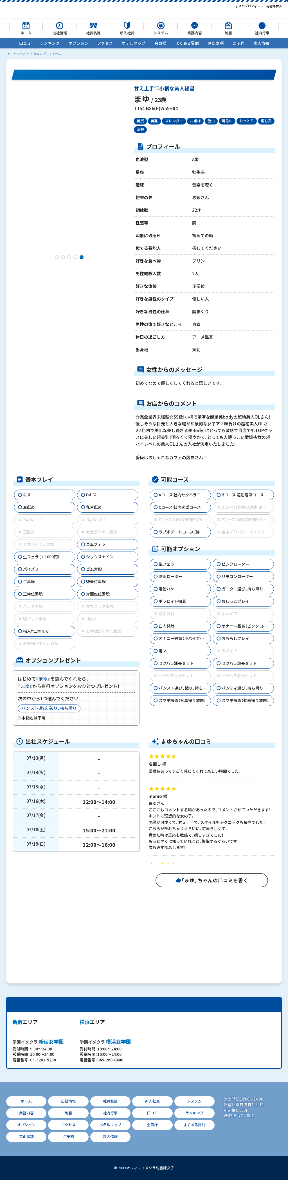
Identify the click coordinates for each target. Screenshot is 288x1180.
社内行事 (262, 32)
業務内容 (194, 32)
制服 (228, 32)
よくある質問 (187, 43)
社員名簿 (93, 32)
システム (161, 32)
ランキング (50, 43)
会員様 (160, 43)
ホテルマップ (133, 43)
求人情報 (261, 43)
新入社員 (127, 32)
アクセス (105, 43)
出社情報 (59, 32)
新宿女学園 (38, 1041)
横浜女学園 (105, 1041)
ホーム (26, 32)
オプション (78, 43)
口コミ (25, 43)
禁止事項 (216, 43)
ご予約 (238, 43)
